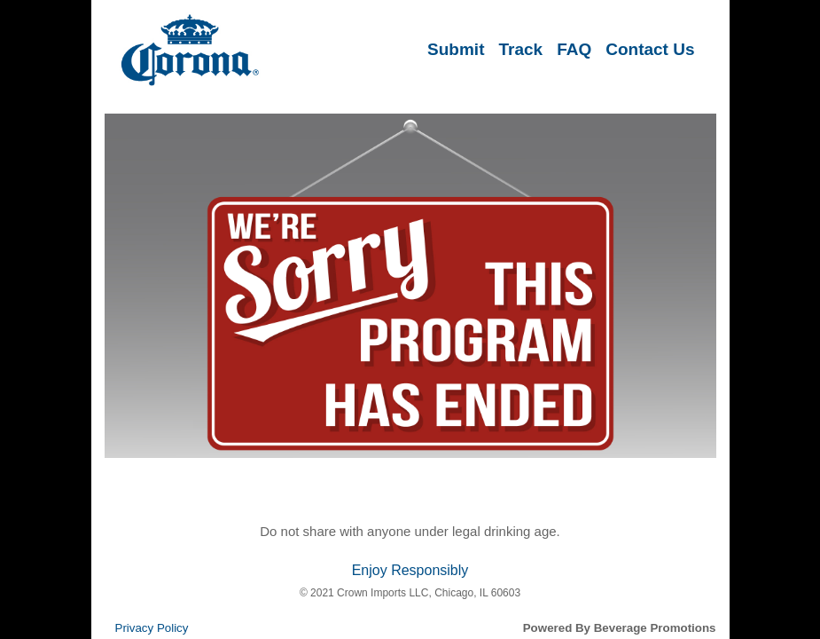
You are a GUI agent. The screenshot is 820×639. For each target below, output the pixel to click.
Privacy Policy (152, 628)
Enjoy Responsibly (410, 570)
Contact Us (649, 49)
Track (520, 49)
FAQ (574, 49)
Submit (455, 49)
